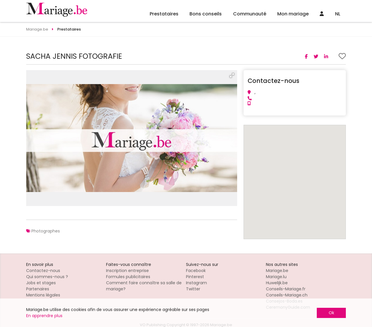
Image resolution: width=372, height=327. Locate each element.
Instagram (196, 283)
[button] (232, 75)
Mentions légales (43, 295)
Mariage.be (277, 270)
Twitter (193, 289)
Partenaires (37, 289)
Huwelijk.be (277, 283)
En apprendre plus (44, 316)
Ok (331, 313)
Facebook (196, 270)
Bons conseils (205, 13)
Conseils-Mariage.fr (285, 289)
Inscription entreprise (127, 270)
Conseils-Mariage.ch (286, 295)
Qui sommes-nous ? (47, 277)
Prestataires (164, 13)
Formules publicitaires (128, 277)
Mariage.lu (276, 277)
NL (337, 13)
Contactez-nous (43, 270)
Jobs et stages (41, 283)
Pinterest (195, 277)
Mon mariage (293, 13)
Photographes (45, 231)
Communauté (249, 13)
